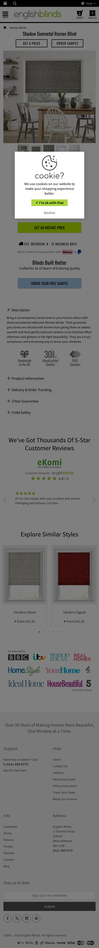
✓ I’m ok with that (49, 202)
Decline (49, 212)
